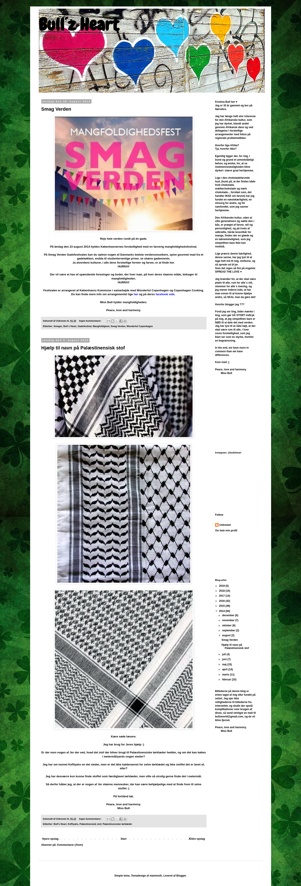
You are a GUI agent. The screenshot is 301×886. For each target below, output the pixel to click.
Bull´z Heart (79, 25)
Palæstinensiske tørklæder (117, 824)
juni (224, 659)
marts (226, 674)
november (228, 620)
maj (224, 664)
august (226, 635)
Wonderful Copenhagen (140, 326)
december (228, 615)
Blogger (181, 875)
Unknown (225, 524)
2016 (222, 600)
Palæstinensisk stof (90, 824)
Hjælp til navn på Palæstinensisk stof (83, 348)
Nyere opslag (50, 838)
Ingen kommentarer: (90, 321)
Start (124, 838)
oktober (227, 625)
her (136, 294)
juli (224, 654)
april (225, 669)
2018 (222, 590)
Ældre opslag (196, 838)
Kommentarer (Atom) (70, 844)
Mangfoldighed (101, 326)
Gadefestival (84, 326)
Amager (58, 326)
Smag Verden (56, 109)
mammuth (156, 875)
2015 (222, 605)
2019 (222, 585)
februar (227, 679)
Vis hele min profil (226, 530)
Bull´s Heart (70, 326)
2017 (222, 595)
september (229, 630)
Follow (219, 514)
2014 (222, 611)
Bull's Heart (60, 824)
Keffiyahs (73, 824)
